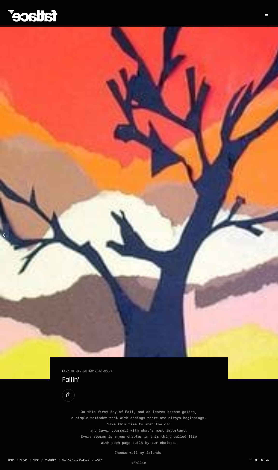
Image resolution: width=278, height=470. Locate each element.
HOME (11, 460)
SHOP (36, 460)
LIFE (64, 371)
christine (89, 371)
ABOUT (99, 460)
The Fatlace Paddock (76, 460)
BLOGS (23, 460)
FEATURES (50, 460)
